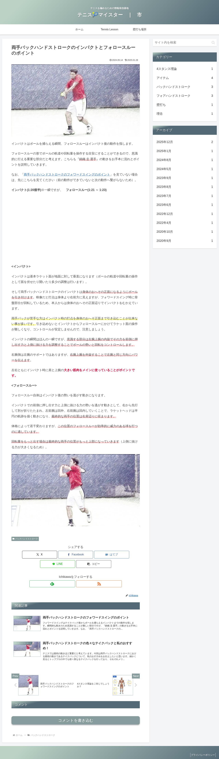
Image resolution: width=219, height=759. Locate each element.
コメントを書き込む (75, 714)
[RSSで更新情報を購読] (79, 574)
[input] (185, 42)
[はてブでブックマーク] (75, 554)
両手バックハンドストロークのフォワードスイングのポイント (67, 174)
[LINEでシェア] (97, 554)
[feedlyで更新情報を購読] (71, 574)
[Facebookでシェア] (54, 554)
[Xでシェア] (32, 554)
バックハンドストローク (25, 539)
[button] (118, 554)
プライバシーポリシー (202, 748)
